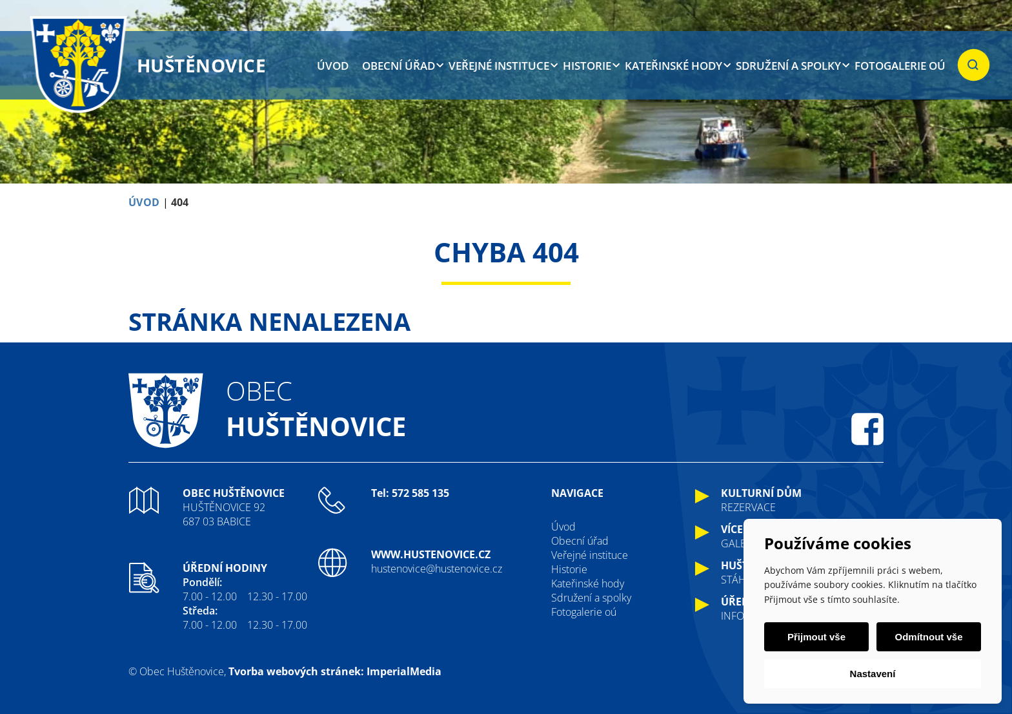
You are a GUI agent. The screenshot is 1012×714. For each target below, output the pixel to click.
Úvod (333, 65)
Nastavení (873, 673)
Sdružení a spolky (788, 65)
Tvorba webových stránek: (296, 671)
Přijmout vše (816, 636)
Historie (587, 65)
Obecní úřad (398, 65)
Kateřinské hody (673, 65)
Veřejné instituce (499, 65)
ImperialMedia (404, 671)
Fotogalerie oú (900, 65)
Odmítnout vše (928, 636)
